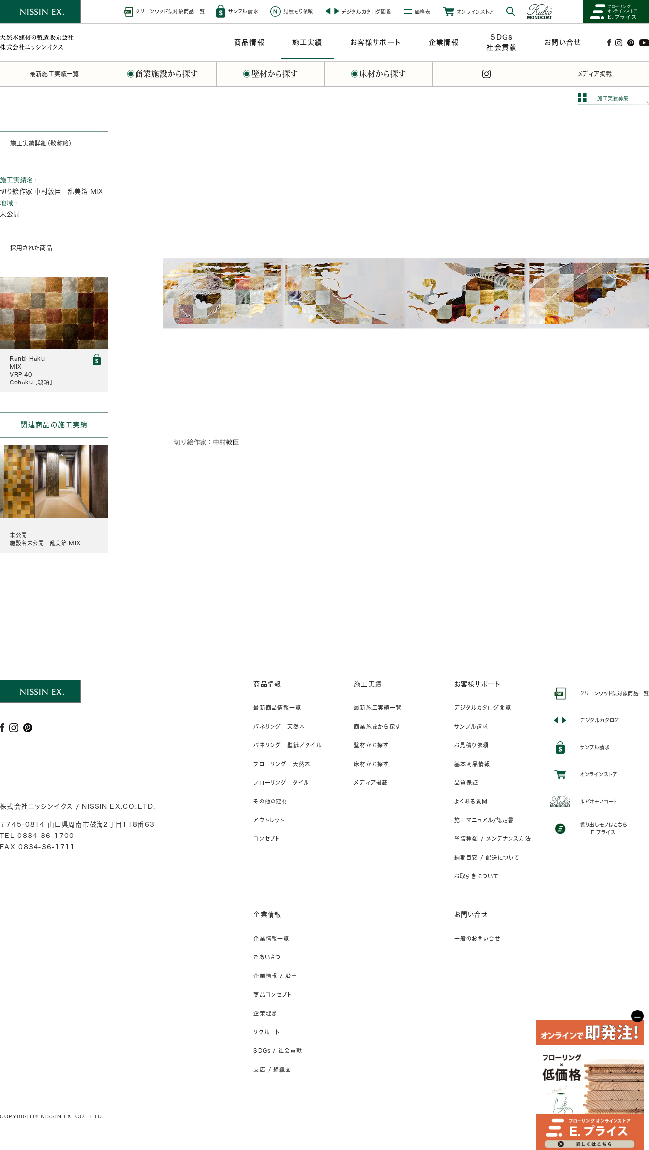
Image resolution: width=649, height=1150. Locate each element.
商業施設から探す (377, 726)
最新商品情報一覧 (277, 707)
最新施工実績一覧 (378, 707)
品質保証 (466, 782)
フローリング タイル (281, 782)
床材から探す (371, 764)
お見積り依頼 (471, 745)
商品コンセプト (272, 994)
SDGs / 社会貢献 (277, 1050)
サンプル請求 (471, 726)
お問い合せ (471, 914)
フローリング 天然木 (281, 764)
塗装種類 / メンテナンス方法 (492, 838)
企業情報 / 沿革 (275, 975)
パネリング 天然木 (279, 726)
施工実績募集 (613, 98)
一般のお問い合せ (477, 938)
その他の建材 (270, 801)
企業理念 (265, 1013)
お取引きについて (476, 876)
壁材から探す (371, 745)
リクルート (266, 1032)
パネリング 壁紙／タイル (287, 745)
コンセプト (266, 838)
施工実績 (367, 684)
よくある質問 (471, 801)
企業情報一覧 (271, 938)
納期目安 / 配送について (486, 857)
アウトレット (269, 820)
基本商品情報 (472, 764)
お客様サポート (477, 684)
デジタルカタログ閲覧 (482, 707)
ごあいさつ (267, 957)
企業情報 (267, 914)
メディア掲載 (371, 782)
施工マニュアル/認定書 (484, 820)
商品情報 (267, 684)
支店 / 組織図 (272, 1069)
